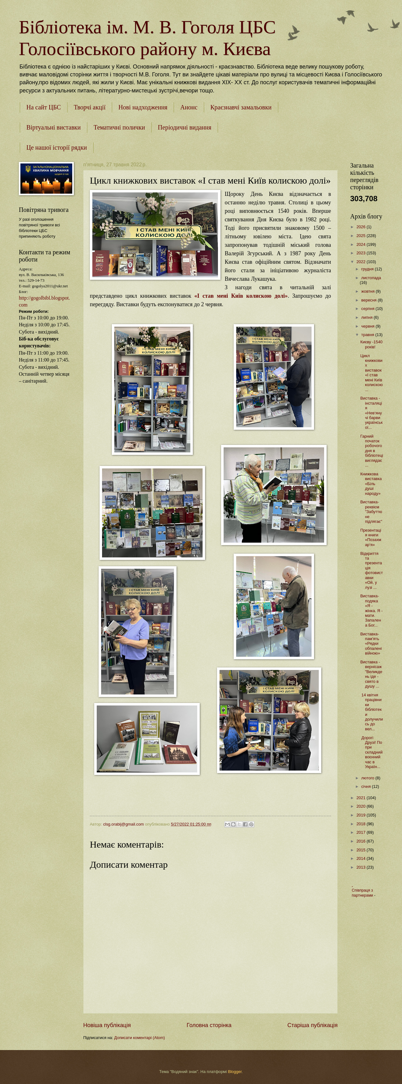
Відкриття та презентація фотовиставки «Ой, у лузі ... (371, 570)
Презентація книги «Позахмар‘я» (370, 537)
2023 (361, 253)
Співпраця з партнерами (363, 893)
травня (368, 334)
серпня (368, 308)
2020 (361, 806)
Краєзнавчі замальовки (241, 107)
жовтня (368, 291)
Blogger (235, 1071)
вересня (369, 300)
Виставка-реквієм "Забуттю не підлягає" (371, 512)
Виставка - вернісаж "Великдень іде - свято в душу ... (371, 674)
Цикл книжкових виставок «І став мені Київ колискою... (371, 372)
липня (367, 317)
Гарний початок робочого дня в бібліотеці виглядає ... (371, 451)
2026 (361, 226)
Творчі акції (90, 107)
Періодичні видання (184, 127)
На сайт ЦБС (43, 107)
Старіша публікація (312, 1025)
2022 (361, 261)
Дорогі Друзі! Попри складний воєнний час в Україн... (371, 752)
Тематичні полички (119, 127)
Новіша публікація (107, 1025)
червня (368, 326)
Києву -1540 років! (371, 344)
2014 (361, 858)
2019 (361, 815)
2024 (361, 244)
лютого (368, 778)
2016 (361, 841)
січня (366, 786)
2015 (361, 850)
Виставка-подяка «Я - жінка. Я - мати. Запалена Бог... (371, 611)
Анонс (189, 107)
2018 (361, 823)
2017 (361, 832)
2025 (361, 235)
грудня (368, 269)
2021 (361, 797)
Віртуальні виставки (53, 127)
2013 (361, 867)
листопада (371, 277)
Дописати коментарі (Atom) (139, 1037)
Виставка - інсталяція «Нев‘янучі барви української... (371, 413)
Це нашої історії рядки (56, 147)
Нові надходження (142, 107)
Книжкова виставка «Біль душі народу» (371, 484)
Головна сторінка (209, 1025)
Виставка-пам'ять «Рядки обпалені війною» (371, 644)
